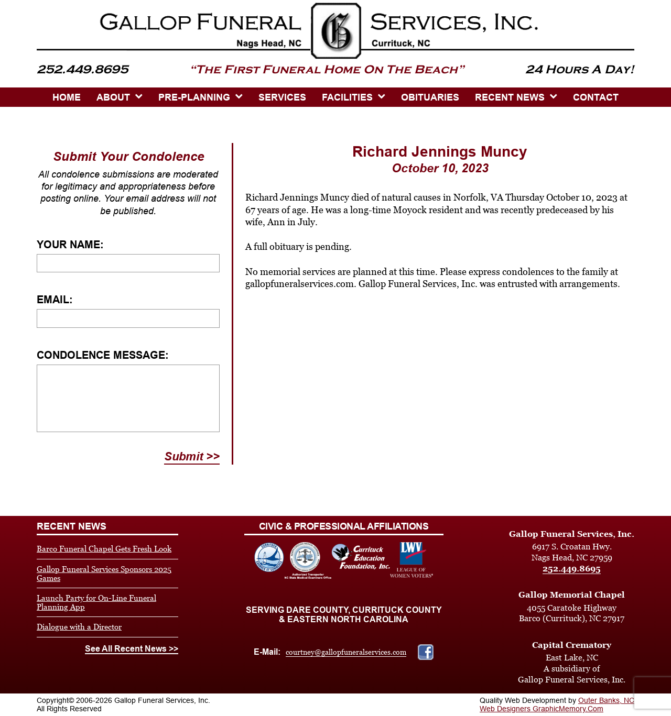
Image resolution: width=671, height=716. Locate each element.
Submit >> (192, 456)
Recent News (510, 97)
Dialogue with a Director (79, 626)
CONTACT (596, 97)
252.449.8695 (572, 569)
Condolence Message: (103, 355)
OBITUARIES (430, 97)
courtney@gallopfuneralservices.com (346, 652)
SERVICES (282, 97)
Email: (55, 299)
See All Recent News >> (131, 648)
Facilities (347, 97)
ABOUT (113, 97)
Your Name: (70, 244)
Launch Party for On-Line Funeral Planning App (96, 602)
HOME (66, 97)
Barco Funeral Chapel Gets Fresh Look (104, 548)
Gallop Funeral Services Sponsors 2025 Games (104, 573)
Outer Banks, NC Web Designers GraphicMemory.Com (557, 704)
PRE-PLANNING (194, 97)
